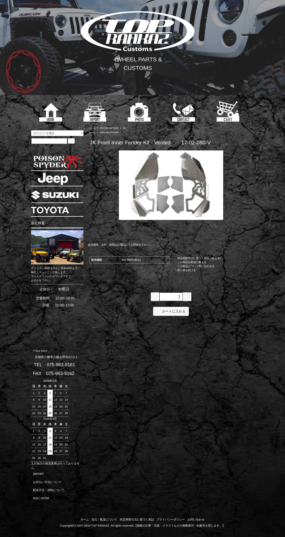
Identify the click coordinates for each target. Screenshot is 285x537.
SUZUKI (55, 194)
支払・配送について (104, 519)
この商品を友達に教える (191, 262)
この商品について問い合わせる (195, 266)
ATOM (45, 498)
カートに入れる (171, 311)
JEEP (53, 179)
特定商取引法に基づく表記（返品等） (199, 258)
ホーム (92, 128)
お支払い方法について (47, 482)
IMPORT (38, 473)
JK (124, 128)
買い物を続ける (186, 270)
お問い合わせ (196, 519)
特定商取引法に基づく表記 (137, 519)
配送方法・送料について (48, 490)
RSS (36, 498)
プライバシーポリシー (170, 519)
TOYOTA (50, 210)
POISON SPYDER (109, 128)
